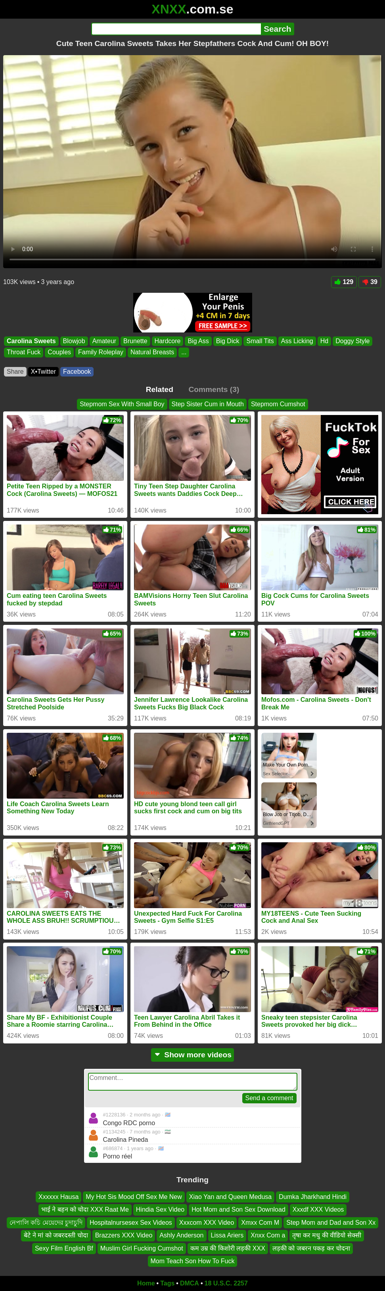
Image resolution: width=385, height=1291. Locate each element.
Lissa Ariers (227, 1235)
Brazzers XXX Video (124, 1235)
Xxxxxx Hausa (58, 1196)
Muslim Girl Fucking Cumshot (141, 1248)
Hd (324, 341)
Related (159, 389)
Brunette (135, 341)
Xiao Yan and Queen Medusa (230, 1196)
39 (369, 282)
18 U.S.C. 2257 (226, 1283)
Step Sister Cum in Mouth (208, 404)
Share (15, 371)
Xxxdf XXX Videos (318, 1209)
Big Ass (198, 341)
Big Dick (227, 341)
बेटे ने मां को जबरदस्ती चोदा (56, 1235)
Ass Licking (297, 341)
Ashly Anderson (181, 1235)
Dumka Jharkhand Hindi (313, 1196)
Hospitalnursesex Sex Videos (131, 1222)
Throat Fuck (23, 352)
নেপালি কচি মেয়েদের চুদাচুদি (46, 1222)
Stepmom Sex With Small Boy (122, 404)
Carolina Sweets (31, 341)
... (183, 352)
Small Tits (260, 341)
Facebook (77, 371)
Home (146, 1283)
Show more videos (192, 1055)
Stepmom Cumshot (278, 404)
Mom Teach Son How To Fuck (193, 1261)
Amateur (104, 341)
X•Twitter (43, 371)
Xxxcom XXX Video (206, 1222)
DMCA (189, 1283)
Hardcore (168, 341)
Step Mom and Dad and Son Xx (330, 1222)
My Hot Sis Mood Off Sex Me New (134, 1196)
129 (344, 282)
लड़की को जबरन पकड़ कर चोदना (311, 1248)
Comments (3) (213, 389)
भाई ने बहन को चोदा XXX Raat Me (85, 1209)
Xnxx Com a (268, 1235)
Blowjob (74, 341)
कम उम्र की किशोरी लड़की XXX (227, 1248)
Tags (167, 1283)
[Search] (176, 29)
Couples (59, 352)
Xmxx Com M (260, 1222)
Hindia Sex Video (160, 1209)
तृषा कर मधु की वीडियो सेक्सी (326, 1235)
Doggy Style (352, 341)
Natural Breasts (152, 352)
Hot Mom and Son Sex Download (238, 1209)
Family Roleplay (100, 352)
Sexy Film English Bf (64, 1248)
